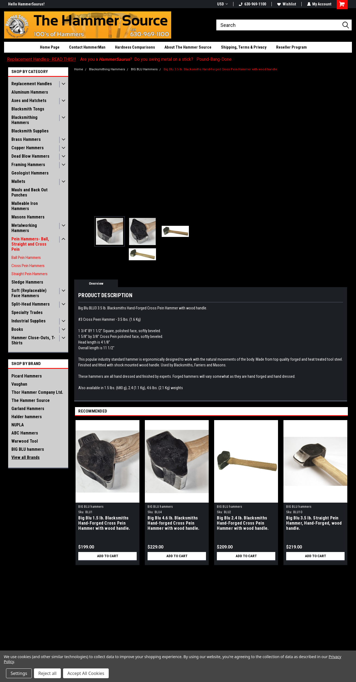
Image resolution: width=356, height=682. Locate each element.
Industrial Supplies (28, 320)
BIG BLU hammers (27, 449)
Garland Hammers (27, 408)
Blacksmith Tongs (27, 109)
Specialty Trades (27, 312)
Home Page (50, 47)
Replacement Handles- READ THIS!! (41, 59)
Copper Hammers (27, 147)
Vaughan (19, 384)
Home (78, 69)
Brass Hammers (26, 139)
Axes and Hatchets (28, 100)
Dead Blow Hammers (30, 156)
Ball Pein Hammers (26, 257)
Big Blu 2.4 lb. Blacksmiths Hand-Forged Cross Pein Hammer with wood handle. (242, 523)
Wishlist (286, 4)
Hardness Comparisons (135, 47)
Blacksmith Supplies (30, 131)
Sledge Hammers (27, 282)
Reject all (47, 673)
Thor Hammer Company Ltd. (37, 392)
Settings (19, 673)
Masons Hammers (28, 217)
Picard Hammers (26, 376)
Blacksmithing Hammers (24, 120)
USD (222, 4)
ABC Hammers (24, 433)
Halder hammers (26, 416)
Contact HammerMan (87, 47)
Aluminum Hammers (29, 92)
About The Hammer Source (187, 47)
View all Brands (25, 457)
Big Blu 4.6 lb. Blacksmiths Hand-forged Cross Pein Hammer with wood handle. (173, 523)
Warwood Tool (24, 441)
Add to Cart (107, 556)
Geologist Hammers (30, 173)
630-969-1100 (252, 4)
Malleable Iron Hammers (24, 206)
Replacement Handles (31, 83)
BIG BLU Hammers (144, 69)
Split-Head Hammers (30, 304)
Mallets (18, 181)
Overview (96, 283)
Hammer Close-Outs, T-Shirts (33, 340)
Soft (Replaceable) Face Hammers (28, 293)
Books (17, 329)
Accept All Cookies (85, 673)
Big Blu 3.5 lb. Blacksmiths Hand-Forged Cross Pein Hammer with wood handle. (221, 69)
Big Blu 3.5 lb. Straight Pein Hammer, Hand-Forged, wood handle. (314, 523)
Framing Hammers (28, 164)
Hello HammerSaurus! (26, 4)
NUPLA (17, 424)
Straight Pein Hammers (29, 273)
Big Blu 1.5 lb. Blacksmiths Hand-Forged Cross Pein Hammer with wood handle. (104, 523)
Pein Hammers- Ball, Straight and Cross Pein (30, 244)
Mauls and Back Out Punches (29, 192)
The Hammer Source (30, 400)
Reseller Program (291, 47)
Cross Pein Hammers (28, 265)
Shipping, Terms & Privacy (244, 47)
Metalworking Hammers (24, 228)
